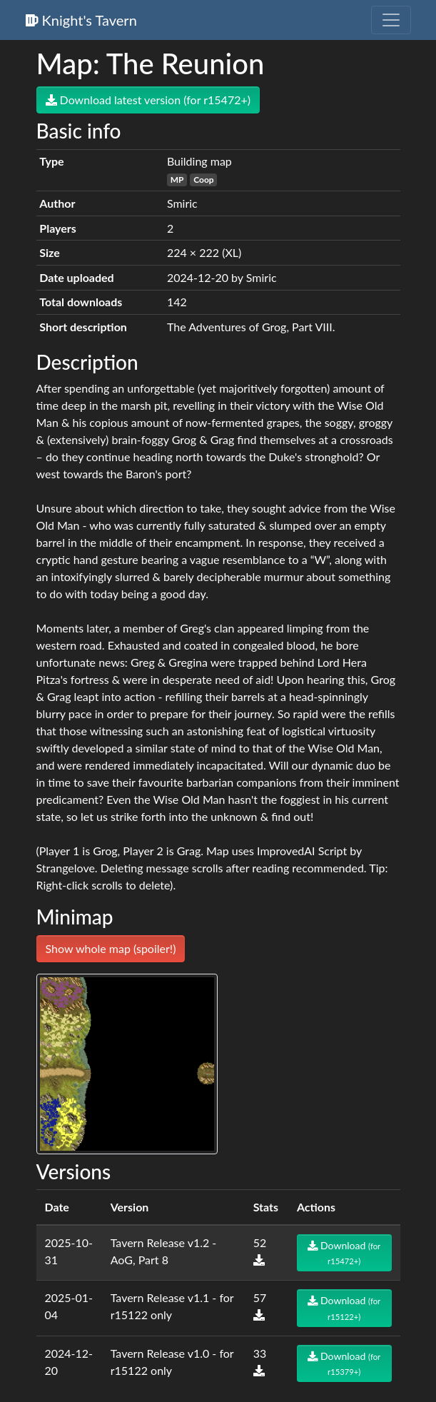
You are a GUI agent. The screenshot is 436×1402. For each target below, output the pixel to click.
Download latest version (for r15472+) (148, 99)
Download (344, 1252)
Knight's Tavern (81, 20)
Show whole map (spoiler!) (111, 948)
